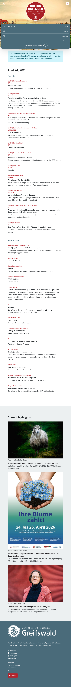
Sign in (13, 675)
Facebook (12, 653)
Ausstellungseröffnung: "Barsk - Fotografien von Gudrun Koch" (34, 463)
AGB (9, 670)
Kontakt (11, 663)
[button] (67, 3)
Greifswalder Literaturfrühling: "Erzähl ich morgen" (29, 607)
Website (12, 651)
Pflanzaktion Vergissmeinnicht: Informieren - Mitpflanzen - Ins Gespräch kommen (33, 555)
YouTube (12, 658)
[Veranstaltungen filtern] (35, 45)
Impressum (12, 668)
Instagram (12, 656)
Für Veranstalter (14, 665)
